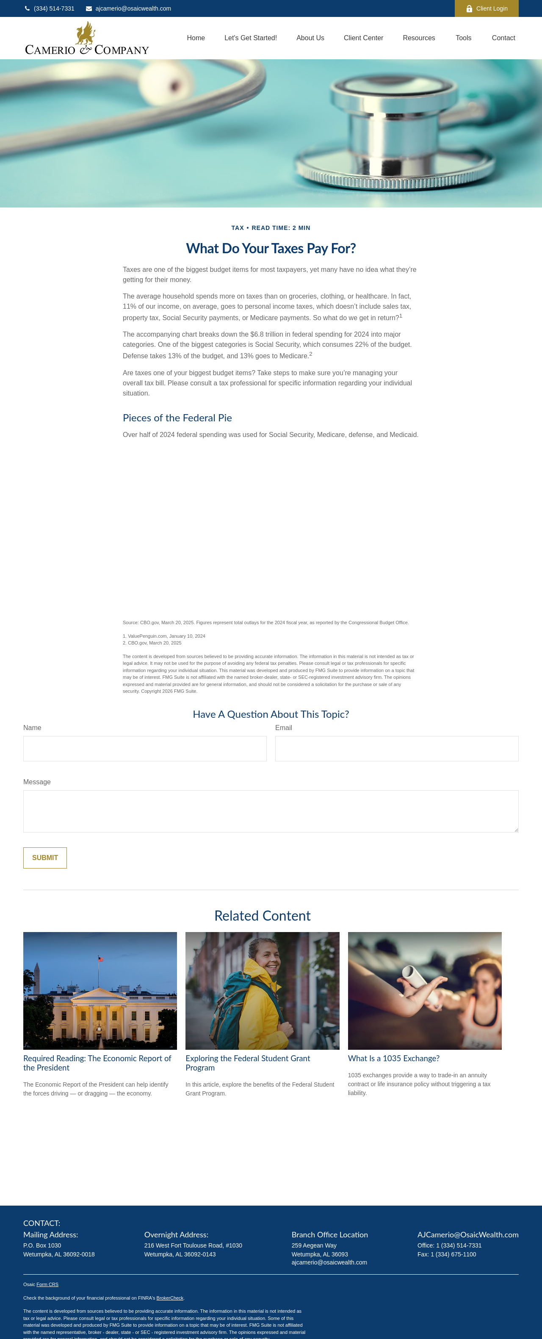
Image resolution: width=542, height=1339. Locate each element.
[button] (195, 38)
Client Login (487, 8)
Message (37, 782)
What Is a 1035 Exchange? (394, 1058)
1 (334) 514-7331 (458, 1245)
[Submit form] (45, 858)
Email (283, 727)
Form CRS (47, 1284)
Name (32, 727)
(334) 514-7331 (49, 8)
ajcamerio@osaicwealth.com (128, 8)
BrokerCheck (170, 1297)
